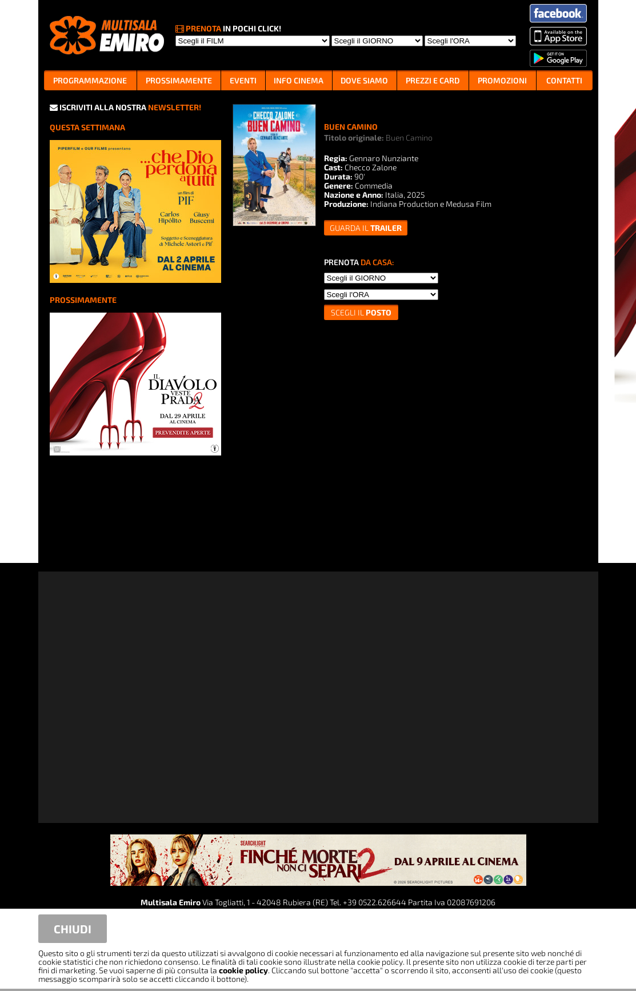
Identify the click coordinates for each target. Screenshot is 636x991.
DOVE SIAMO (364, 80)
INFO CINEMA (298, 80)
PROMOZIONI (502, 80)
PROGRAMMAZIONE (90, 80)
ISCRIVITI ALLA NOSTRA (125, 107)
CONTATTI (564, 80)
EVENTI (243, 80)
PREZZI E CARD (432, 80)
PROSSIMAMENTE (179, 80)
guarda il (366, 228)
